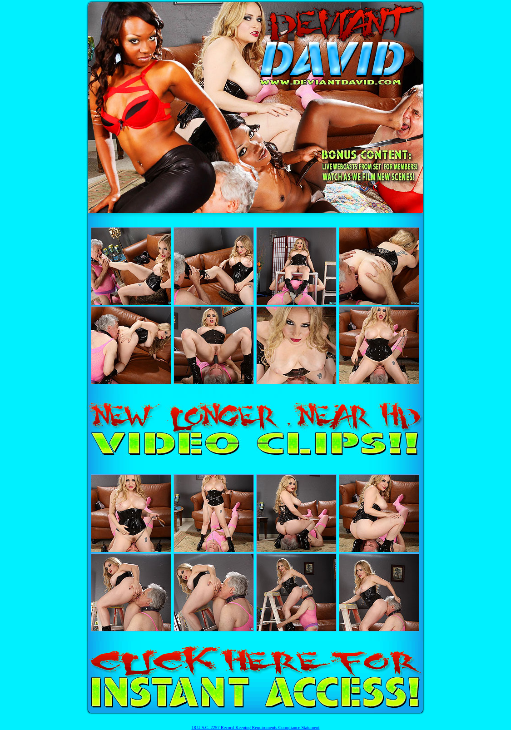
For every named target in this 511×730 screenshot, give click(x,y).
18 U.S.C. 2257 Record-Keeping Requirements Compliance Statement (256, 727)
